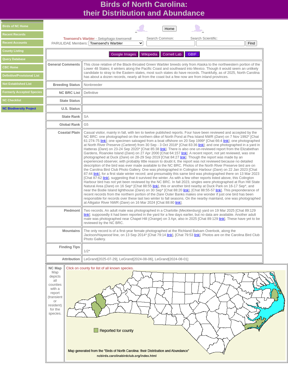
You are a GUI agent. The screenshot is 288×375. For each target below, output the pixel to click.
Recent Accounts (14, 42)
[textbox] (170, 43)
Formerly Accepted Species (22, 92)
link (103, 141)
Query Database (14, 59)
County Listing (13, 50)
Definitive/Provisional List (20, 75)
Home (169, 29)
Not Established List (17, 83)
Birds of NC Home (15, 26)
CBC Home (10, 67)
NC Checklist (11, 100)
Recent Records (14, 34)
